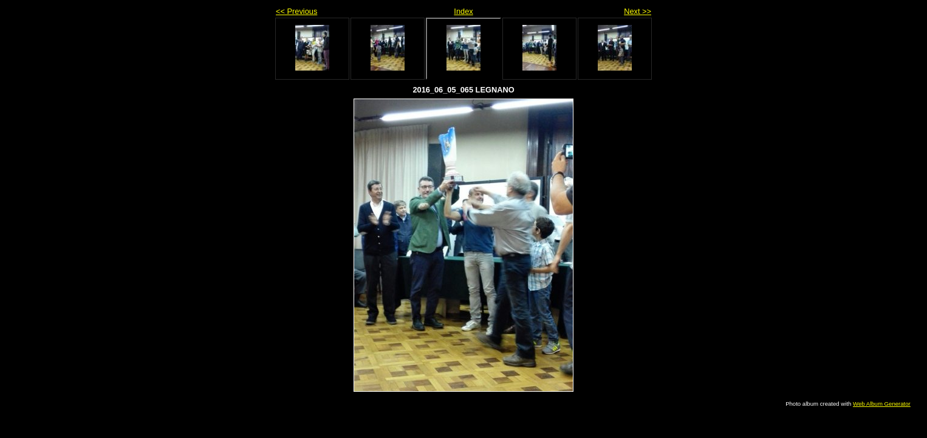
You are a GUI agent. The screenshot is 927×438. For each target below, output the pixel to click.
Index (463, 11)
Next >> (637, 11)
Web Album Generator (882, 403)
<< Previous (296, 11)
